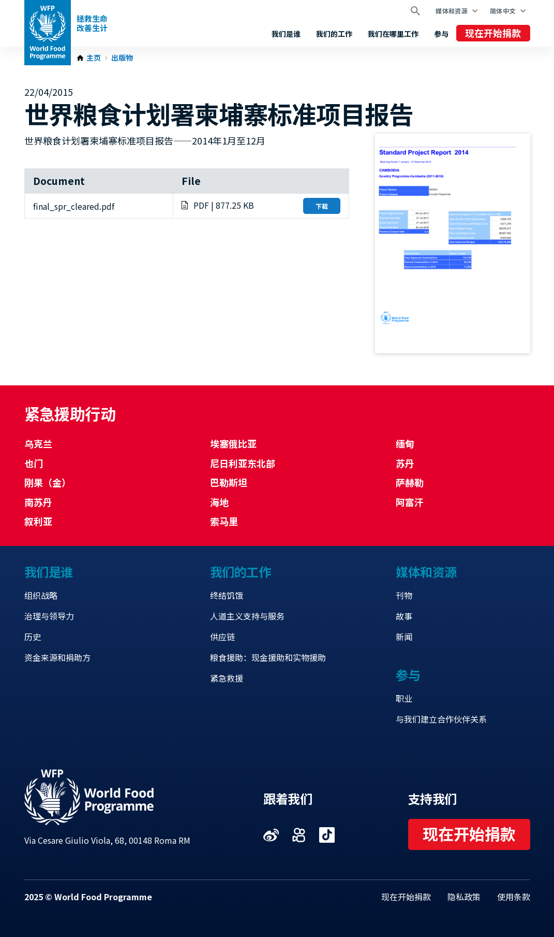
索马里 (224, 521)
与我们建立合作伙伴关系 (441, 719)
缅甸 (405, 443)
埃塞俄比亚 (233, 443)
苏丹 (405, 463)
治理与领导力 (49, 616)
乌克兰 (38, 443)
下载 (322, 205)
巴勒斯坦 (228, 482)
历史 (32, 636)
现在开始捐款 (493, 32)
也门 (33, 463)
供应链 (222, 636)
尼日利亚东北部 (242, 463)
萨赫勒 (410, 482)
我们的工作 (334, 33)
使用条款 (513, 896)
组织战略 (40, 595)
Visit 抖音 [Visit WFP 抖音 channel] (327, 835)
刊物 (404, 595)
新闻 (404, 636)
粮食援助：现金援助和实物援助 (268, 657)
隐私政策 (464, 896)
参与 (441, 33)
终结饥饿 (226, 595)
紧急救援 (226, 678)
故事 (404, 616)
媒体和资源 (452, 10)
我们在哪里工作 (393, 33)
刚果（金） (47, 482)
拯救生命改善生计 (92, 23)
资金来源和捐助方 (57, 657)
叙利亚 (38, 521)
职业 (404, 698)
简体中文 (502, 10)
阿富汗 (410, 502)
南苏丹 (38, 502)
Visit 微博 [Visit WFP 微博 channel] (271, 835)
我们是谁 (286, 33)
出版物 (122, 58)
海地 (219, 502)
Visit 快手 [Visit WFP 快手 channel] (299, 835)
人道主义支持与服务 (247, 616)
